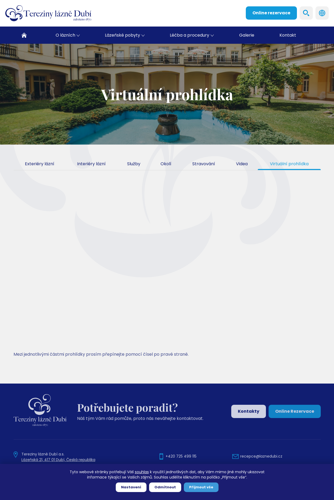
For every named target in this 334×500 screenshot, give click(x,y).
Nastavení (131, 487)
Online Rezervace (294, 411)
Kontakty (248, 411)
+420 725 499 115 (181, 456)
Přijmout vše (201, 487)
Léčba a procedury (189, 35)
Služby (133, 164)
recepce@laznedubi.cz (261, 456)
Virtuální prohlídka (289, 164)
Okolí (166, 164)
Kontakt (287, 35)
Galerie (246, 35)
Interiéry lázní (91, 164)
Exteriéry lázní (39, 164)
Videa (242, 164)
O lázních (65, 35)
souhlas (142, 472)
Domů (24, 35)
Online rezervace (271, 13)
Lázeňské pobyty (122, 35)
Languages (322, 13)
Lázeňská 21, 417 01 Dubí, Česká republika (58, 459)
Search (306, 13)
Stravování (203, 164)
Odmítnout (165, 487)
